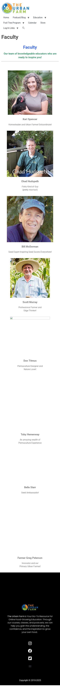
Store (42, 23)
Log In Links (9, 28)
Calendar (32, 23)
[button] (23, 28)
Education (38, 17)
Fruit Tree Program (12, 23)
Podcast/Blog (19, 17)
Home (6, 17)
